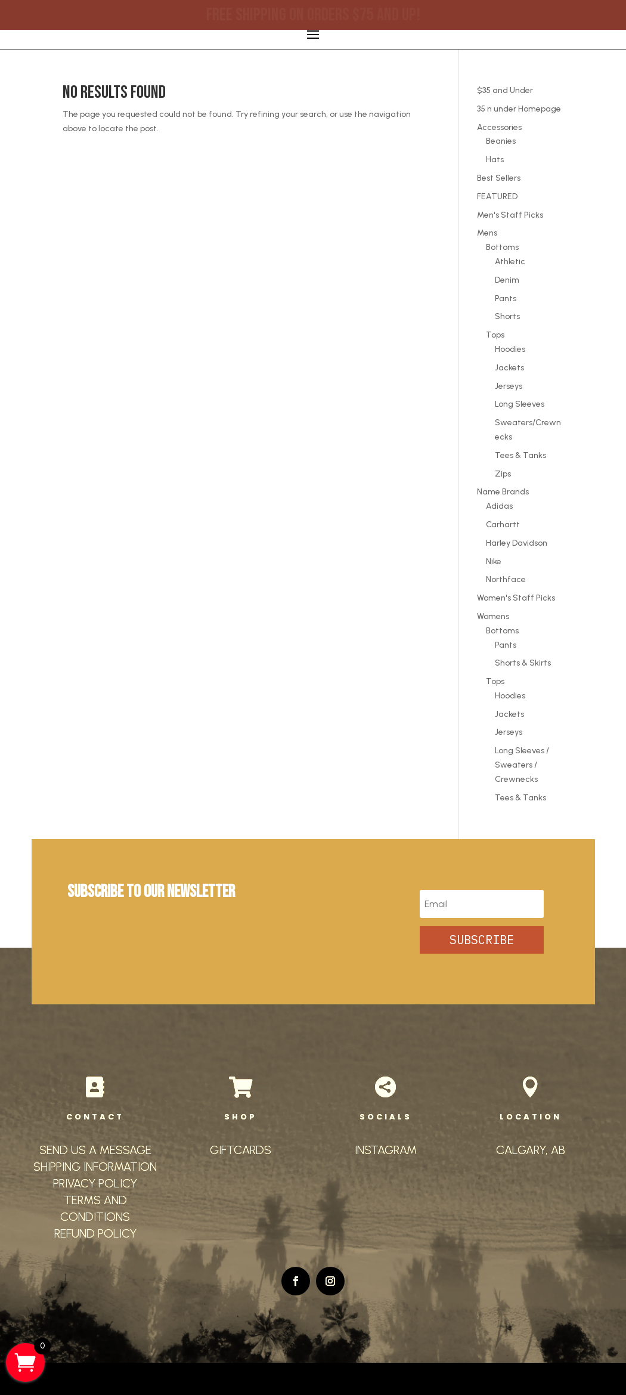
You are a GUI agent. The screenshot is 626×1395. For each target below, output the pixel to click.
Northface (506, 579)
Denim (507, 280)
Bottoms (502, 247)
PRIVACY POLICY (95, 1183)
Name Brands (503, 492)
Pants (505, 298)
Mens (487, 233)
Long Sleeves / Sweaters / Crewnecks (522, 765)
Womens (493, 616)
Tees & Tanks (520, 455)
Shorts (507, 316)
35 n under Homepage (519, 109)
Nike (493, 561)
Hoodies (510, 349)
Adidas (499, 506)
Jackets (509, 368)
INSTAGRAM (386, 1150)
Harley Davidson (516, 543)
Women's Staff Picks (516, 598)
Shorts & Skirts (523, 663)
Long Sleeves (519, 404)
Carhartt (503, 524)
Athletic (510, 261)
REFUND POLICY (95, 1233)
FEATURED (497, 196)
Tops (495, 335)
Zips (503, 474)
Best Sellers (498, 178)
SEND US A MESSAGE (95, 1150)
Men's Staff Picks (510, 215)
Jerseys (508, 386)
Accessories (499, 127)
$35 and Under (505, 90)
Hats (495, 159)
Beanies (501, 141)
